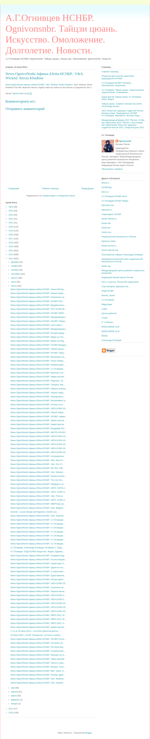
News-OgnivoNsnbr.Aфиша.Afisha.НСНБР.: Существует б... (37, 563)
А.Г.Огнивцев (108, 300)
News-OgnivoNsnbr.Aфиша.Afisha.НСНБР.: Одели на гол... (37, 567)
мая (13, 688)
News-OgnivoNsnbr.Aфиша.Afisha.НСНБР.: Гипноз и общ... (37, 663)
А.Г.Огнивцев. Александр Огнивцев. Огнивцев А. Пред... (36, 547)
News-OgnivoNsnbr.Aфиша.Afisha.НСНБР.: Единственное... (38, 575)
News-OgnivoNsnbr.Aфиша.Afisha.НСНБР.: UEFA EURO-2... (38, 595)
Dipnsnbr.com (108, 205)
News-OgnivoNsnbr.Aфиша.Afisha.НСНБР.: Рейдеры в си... (37, 484)
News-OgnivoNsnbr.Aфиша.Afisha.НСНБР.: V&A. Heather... (37, 683)
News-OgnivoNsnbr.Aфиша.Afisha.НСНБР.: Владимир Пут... (38, 428)
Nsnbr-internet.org (110, 250)
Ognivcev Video (109, 241)
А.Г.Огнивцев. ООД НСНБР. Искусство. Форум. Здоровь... (37, 551)
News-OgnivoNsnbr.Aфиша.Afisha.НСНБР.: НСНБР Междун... (39, 345)
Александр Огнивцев (111, 340)
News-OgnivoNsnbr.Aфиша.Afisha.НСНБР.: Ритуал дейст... (37, 579)
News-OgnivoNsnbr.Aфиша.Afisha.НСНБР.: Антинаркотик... (37, 456)
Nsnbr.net (106, 227)
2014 (11, 250)
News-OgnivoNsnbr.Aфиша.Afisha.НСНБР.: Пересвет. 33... (37, 381)
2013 (11, 254)
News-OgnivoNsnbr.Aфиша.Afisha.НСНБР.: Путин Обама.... (37, 361)
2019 (11, 230)
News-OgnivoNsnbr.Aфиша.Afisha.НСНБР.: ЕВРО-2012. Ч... (38, 623)
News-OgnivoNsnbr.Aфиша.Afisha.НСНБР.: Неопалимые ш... (38, 400)
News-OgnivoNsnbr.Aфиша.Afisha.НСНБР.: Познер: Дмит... (37, 675)
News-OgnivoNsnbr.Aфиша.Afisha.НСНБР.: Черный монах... (38, 591)
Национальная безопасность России (119, 236)
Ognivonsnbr (125, 141)
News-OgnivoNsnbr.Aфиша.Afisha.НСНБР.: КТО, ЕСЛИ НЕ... (38, 309)
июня (14, 286)
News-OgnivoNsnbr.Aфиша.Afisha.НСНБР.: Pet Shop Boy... (37, 647)
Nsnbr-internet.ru (109, 219)
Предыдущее (87, 188)
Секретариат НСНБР (111, 214)
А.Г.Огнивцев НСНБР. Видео (115, 201)
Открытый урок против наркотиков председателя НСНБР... (118, 77)
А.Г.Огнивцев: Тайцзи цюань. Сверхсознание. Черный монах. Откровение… (123, 91)
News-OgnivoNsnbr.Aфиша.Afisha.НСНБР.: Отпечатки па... (37, 587)
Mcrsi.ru (105, 192)
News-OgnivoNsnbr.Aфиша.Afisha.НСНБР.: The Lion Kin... (37, 480)
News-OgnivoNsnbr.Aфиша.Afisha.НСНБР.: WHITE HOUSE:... (38, 432)
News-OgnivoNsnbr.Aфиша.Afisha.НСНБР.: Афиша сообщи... (38, 388)
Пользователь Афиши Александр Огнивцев (122, 254)
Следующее (13, 188)
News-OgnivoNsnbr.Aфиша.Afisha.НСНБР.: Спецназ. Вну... (37, 384)
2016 (11, 242)
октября (15, 270)
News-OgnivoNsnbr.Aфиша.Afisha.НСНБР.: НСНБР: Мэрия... (38, 321)
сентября (15, 274)
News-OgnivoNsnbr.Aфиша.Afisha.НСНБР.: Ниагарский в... (37, 396)
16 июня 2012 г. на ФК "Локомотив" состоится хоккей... (36, 635)
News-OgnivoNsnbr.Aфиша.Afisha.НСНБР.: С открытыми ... (37, 571)
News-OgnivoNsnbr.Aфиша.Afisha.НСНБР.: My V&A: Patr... (37, 468)
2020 (11, 227)
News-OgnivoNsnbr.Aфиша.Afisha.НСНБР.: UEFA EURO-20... (38, 408)
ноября (14, 266)
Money (105, 336)
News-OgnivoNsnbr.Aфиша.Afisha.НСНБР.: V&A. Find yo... (37, 496)
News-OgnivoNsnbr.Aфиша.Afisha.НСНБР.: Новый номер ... (38, 293)
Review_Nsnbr (108, 295)
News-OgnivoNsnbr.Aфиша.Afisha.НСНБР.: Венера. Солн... (37, 667)
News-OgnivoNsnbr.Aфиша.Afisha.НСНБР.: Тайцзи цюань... (37, 349)
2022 (11, 219)
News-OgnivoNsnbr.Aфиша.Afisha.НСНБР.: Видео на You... (37, 337)
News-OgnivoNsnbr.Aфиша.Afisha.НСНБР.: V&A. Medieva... (37, 679)
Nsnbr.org (106, 266)
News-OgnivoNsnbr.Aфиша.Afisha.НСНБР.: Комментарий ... (38, 365)
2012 (11, 258)
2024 (11, 211)
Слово (105, 318)
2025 (11, 207)
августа (15, 278)
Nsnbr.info (106, 223)
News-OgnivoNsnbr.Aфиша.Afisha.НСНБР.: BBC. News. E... (37, 671)
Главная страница (50, 188)
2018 (11, 234)
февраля (15, 700)
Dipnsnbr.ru (107, 210)
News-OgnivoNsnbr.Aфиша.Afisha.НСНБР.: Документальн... (38, 305)
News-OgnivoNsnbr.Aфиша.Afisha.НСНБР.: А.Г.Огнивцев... (37, 369)
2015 (11, 246)
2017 (11, 238)
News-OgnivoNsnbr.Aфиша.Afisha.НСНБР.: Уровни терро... (37, 392)
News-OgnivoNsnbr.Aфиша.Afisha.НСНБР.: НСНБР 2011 (36, 301)
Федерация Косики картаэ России (117, 277)
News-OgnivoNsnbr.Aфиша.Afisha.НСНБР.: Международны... (38, 317)
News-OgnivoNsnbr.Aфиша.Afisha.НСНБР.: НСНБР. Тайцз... (38, 353)
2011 (11, 708)
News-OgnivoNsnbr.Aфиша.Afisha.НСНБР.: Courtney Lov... (37, 643)
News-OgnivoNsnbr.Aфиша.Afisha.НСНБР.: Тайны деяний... (38, 659)
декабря (15, 262)
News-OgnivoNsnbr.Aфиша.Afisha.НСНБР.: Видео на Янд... (37, 341)
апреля (14, 692)
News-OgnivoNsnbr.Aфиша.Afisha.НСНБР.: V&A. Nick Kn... (37, 460)
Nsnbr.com (106, 232)
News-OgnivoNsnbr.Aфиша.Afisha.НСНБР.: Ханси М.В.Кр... (37, 289)
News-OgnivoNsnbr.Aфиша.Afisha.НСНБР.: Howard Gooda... (38, 476)
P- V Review (107, 322)
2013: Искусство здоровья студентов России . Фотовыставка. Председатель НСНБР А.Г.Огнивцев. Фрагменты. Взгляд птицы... (123, 113)
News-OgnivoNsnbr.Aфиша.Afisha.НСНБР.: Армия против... (37, 376)
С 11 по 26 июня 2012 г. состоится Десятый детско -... (35, 631)
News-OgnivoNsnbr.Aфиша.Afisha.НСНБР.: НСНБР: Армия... (38, 416)
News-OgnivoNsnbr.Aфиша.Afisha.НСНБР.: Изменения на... (38, 297)
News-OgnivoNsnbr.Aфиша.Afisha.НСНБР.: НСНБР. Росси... (38, 639)
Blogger (88, 733)
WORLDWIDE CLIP (111, 327)
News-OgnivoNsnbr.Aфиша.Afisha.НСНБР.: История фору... (37, 333)
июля (14, 282)
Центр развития (109, 313)
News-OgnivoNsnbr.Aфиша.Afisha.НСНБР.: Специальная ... (38, 651)
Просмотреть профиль (112, 169)
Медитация (107, 304)
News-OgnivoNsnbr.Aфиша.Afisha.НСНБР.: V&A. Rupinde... (37, 516)
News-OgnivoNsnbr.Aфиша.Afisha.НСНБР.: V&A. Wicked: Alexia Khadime (39, 84)
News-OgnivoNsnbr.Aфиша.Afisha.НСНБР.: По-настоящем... (38, 559)
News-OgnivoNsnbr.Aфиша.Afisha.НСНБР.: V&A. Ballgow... (37, 508)
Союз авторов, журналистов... (116, 286)
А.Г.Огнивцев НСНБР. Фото (114, 196)
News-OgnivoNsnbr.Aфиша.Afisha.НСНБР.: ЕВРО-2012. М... (38, 615)
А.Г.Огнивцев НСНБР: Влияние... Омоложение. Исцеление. (117, 84)
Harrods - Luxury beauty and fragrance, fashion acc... (34, 512)
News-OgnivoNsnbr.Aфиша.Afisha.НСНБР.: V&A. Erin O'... (37, 464)
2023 (11, 215)
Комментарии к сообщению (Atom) (59, 195)
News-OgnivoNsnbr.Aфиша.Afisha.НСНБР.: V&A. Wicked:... (37, 472)
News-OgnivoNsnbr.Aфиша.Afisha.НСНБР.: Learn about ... (37, 325)
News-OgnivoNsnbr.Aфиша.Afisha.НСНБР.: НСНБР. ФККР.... (38, 313)
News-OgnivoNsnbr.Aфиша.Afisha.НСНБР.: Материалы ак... (38, 357)
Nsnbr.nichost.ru (109, 246)
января (14, 703)
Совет (104, 309)
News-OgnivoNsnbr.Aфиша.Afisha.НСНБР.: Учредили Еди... (38, 555)
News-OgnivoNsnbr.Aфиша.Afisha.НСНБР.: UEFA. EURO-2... (38, 488)
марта (14, 695)
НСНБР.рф (107, 187)
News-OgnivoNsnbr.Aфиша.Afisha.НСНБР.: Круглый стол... (37, 373)
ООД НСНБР (108, 291)
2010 (11, 712)
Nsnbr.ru (105, 183)
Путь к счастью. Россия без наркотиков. (120, 282)
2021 (11, 222)
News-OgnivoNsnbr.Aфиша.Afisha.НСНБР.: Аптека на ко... (37, 404)
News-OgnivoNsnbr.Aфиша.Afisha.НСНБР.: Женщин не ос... (38, 655)
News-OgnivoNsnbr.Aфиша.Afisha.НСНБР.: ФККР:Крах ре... (37, 504)
